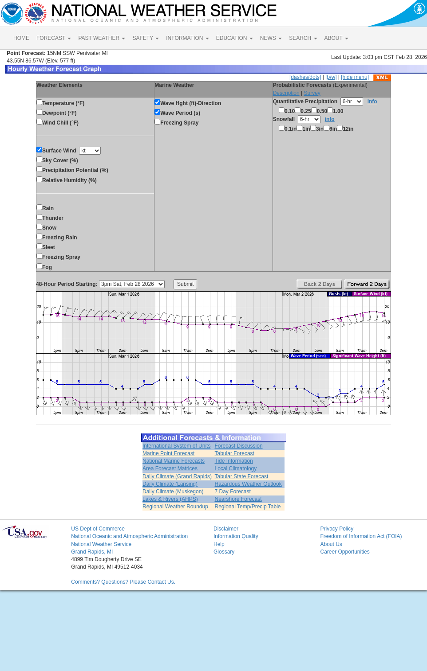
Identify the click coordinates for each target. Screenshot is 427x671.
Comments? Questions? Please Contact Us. (123, 582)
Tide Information (234, 461)
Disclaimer (226, 529)
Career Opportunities (344, 552)
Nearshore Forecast (238, 499)
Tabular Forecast (234, 453)
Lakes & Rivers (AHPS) (170, 499)
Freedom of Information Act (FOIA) (361, 536)
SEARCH (303, 38)
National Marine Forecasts (173, 461)
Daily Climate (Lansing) (170, 484)
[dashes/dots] (305, 77)
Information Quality (236, 536)
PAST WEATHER (101, 38)
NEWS (271, 38)
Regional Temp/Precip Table (248, 506)
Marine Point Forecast (168, 453)
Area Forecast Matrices (170, 468)
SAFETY (145, 38)
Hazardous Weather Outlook (248, 484)
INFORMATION (187, 38)
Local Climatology (236, 468)
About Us (331, 544)
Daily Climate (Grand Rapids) (177, 476)
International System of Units (176, 446)
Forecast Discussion (239, 446)
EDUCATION (234, 38)
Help (219, 544)
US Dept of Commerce (98, 529)
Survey (312, 93)
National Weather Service (101, 544)
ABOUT (336, 38)
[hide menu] (355, 77)
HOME (21, 38)
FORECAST (53, 38)
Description (286, 93)
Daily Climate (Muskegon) (172, 491)
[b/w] (330, 77)
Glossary (224, 552)
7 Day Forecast (233, 491)
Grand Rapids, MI (92, 552)
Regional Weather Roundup (175, 506)
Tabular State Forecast (242, 476)
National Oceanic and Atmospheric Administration (129, 536)
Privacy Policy (336, 529)
